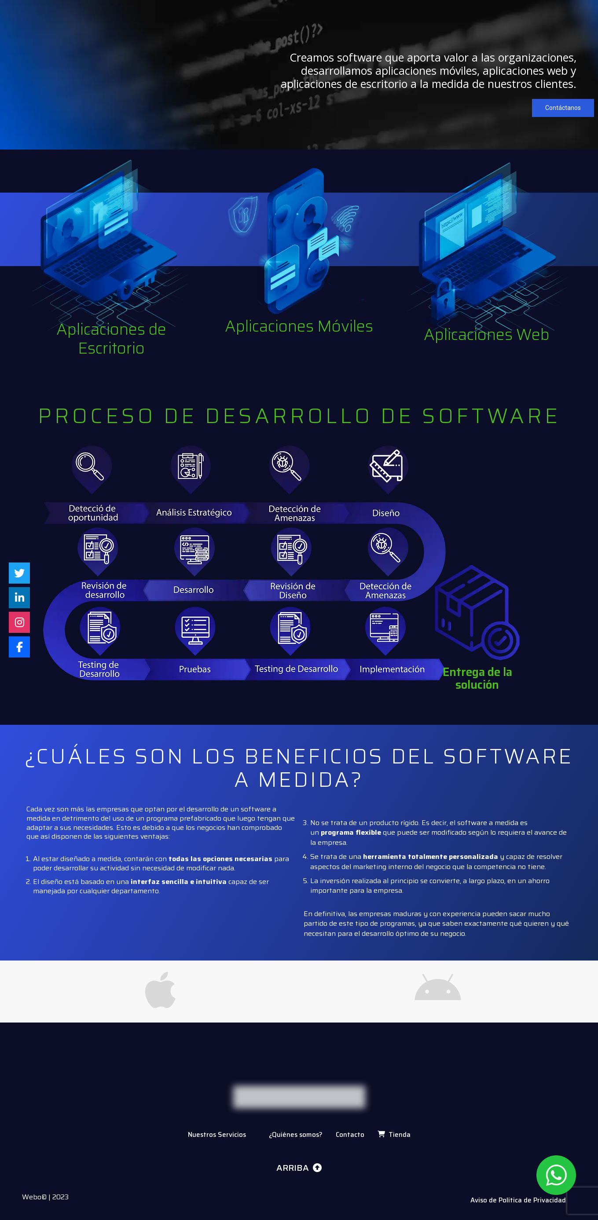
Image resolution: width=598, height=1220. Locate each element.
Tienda (394, 1134)
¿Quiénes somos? (296, 1134)
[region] (298, 74)
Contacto (350, 1134)
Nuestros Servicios (222, 1134)
